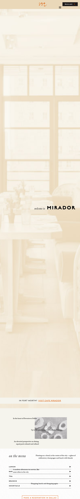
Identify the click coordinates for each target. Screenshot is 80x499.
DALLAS (70, 4)
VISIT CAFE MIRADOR (49, 401)
